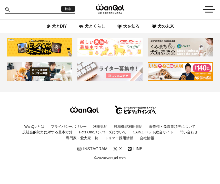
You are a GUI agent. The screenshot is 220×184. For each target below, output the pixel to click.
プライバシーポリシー (69, 126)
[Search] (35, 9)
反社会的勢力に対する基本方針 (47, 132)
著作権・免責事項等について (172, 126)
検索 (68, 9)
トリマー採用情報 (119, 138)
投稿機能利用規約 (128, 126)
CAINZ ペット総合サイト (153, 132)
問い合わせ (189, 132)
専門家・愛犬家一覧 (82, 138)
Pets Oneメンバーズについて (102, 132)
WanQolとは (34, 126)
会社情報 (147, 138)
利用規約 (100, 126)
